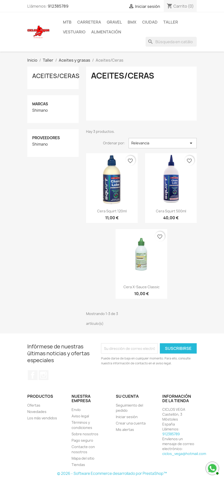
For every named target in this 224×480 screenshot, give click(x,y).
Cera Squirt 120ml (112, 211)
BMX (132, 22)
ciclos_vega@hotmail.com (184, 453)
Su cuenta (127, 396)
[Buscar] (171, 42)
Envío (76, 409)
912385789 (58, 6)
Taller (170, 22)
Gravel (114, 22)
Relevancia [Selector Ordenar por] (162, 143)
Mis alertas (125, 429)
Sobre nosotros (85, 434)
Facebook (33, 375)
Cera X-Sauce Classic (141, 287)
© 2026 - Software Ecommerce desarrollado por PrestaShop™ (112, 473)
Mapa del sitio (83, 458)
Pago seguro (82, 440)
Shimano (40, 110)
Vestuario (74, 32)
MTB (67, 22)
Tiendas (78, 464)
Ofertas (33, 405)
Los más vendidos (42, 418)
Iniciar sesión (127, 416)
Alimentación (106, 32)
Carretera (89, 22)
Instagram (43, 375)
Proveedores (46, 137)
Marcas (40, 104)
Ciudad (150, 22)
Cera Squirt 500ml (171, 211)
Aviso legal (80, 416)
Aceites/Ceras (55, 76)
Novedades (36, 411)
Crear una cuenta (131, 423)
